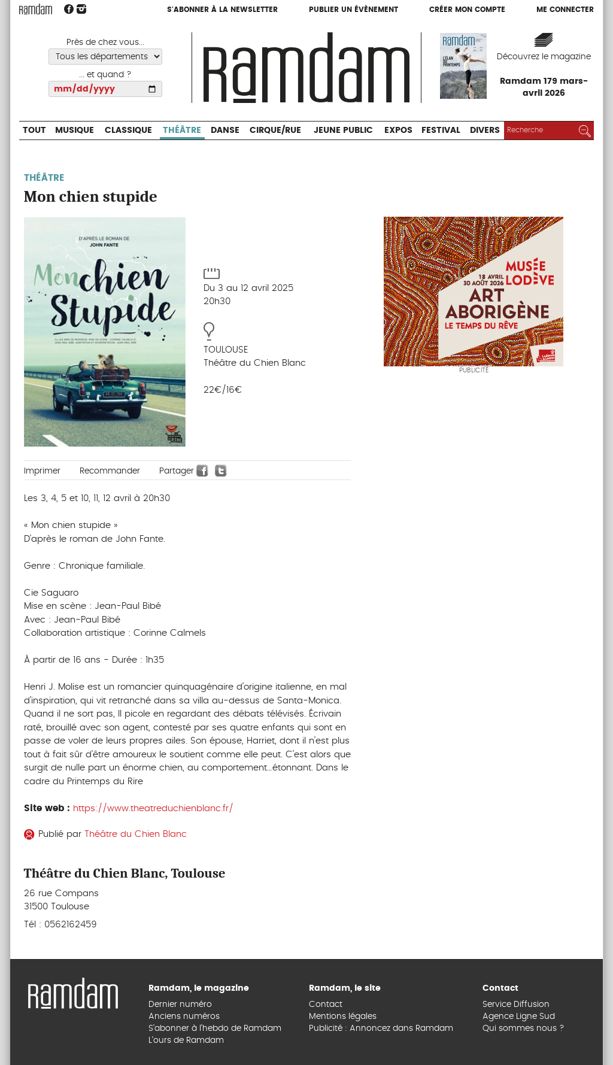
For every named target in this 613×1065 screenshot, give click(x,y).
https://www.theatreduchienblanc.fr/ (153, 808)
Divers (485, 130)
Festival (440, 130)
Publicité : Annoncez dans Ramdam (381, 1028)
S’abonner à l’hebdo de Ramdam (214, 1028)
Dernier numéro (180, 1004)
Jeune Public (343, 130)
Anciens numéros (184, 1016)
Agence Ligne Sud (518, 1016)
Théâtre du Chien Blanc (135, 834)
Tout (34, 130)
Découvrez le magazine (544, 57)
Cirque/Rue (275, 130)
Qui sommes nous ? (523, 1028)
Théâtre (182, 130)
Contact (325, 1004)
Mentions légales (343, 1016)
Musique (74, 130)
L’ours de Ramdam (186, 1040)
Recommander (110, 471)
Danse (225, 130)
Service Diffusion (516, 1004)
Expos (398, 130)
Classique (128, 130)
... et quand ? (105, 75)
